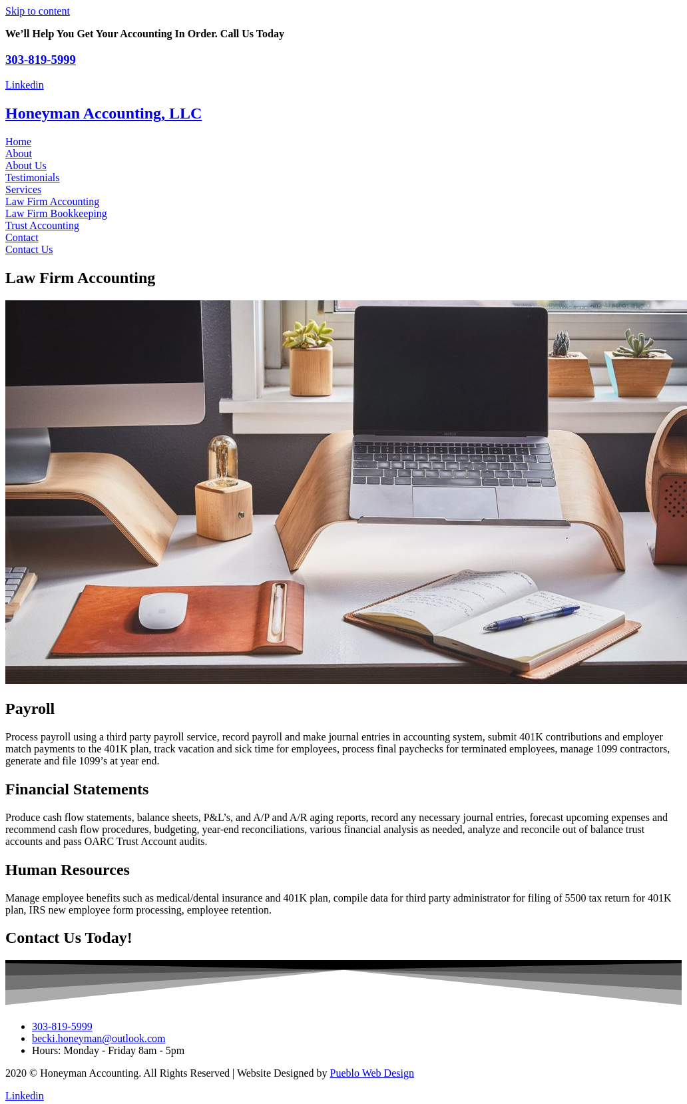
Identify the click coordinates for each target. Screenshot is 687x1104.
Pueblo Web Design (372, 1073)
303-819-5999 (40, 60)
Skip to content (37, 11)
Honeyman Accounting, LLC (103, 113)
